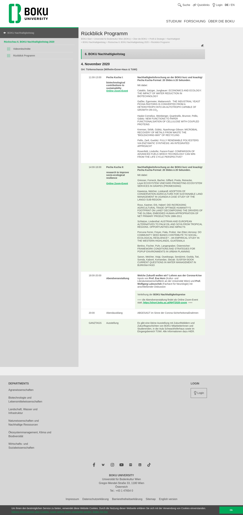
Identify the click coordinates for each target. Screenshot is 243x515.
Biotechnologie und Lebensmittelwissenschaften (25, 399)
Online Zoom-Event (117, 90)
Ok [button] (231, 510)
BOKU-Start (86, 39)
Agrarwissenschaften (21, 389)
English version (168, 499)
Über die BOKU (140, 39)
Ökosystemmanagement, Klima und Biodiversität (29, 434)
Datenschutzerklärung (95, 499)
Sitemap (151, 499)
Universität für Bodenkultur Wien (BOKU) (112, 39)
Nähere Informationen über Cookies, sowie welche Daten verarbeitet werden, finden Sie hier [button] (59, 511)
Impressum (72, 499)
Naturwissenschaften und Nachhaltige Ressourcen (23, 422)
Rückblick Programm (24, 55)
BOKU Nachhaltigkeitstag (20, 33)
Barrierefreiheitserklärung (127, 499)
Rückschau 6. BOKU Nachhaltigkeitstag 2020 (29, 41)
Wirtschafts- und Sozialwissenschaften (21, 445)
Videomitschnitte (21, 49)
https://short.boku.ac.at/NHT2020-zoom (165, 302)
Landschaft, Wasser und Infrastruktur (22, 411)
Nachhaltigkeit (173, 39)
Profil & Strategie (157, 39)
